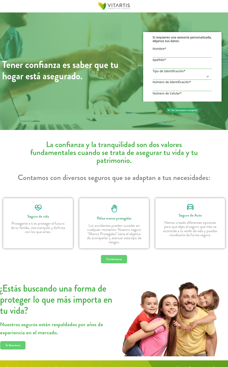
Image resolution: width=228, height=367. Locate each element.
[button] (182, 110)
